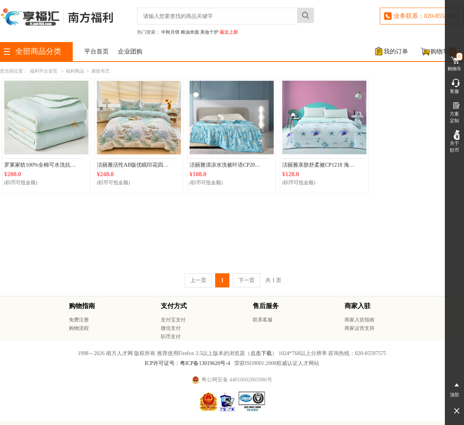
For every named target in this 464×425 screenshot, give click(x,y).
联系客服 (263, 320)
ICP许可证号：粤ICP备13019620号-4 (187, 363)
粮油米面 (190, 32)
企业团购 (130, 51)
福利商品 (75, 71)
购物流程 (79, 328)
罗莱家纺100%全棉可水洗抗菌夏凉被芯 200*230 (43, 165)
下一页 (247, 280)
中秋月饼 (170, 32)
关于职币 (454, 141)
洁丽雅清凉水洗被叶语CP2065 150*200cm (229, 165)
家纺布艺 (100, 71)
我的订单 (396, 51)
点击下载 (261, 353)
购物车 (443, 51)
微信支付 (171, 328)
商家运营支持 (359, 328)
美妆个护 (209, 32)
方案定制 (454, 112)
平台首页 (96, 51)
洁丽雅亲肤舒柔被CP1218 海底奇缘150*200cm (321, 165)
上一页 (198, 280)
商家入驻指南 (359, 320)
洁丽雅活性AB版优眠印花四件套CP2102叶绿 (136, 165)
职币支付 (171, 336)
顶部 (454, 388)
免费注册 (79, 320)
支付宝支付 (173, 320)
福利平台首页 (43, 71)
